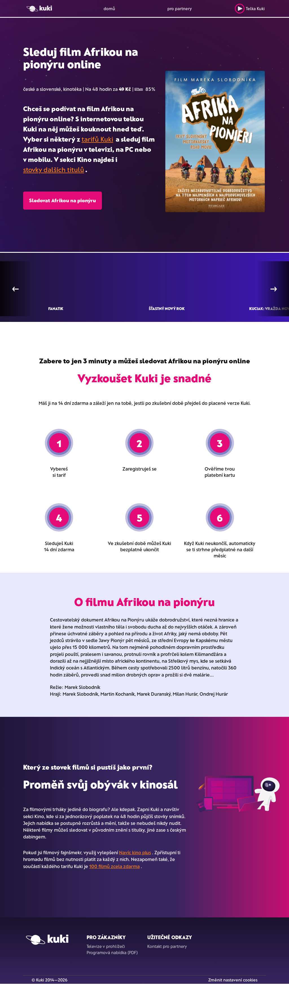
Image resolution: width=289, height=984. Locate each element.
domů (109, 8)
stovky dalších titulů (53, 169)
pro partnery (179, 8)
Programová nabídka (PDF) (112, 952)
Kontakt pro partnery (167, 946)
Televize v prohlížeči (106, 946)
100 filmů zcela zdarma (114, 866)
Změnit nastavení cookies (232, 979)
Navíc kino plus (135, 852)
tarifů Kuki (97, 139)
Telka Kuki (250, 9)
